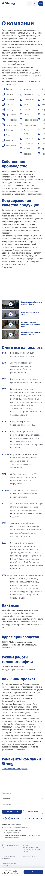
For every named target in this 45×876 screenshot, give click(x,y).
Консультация (33, 811)
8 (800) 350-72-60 (11, 818)
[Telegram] (37, 818)
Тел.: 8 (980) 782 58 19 (11, 833)
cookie (15, 871)
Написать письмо (12, 811)
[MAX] (33, 818)
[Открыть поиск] (29, 3)
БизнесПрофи (7, 865)
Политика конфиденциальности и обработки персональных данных (32, 848)
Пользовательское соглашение (8, 857)
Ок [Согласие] (33, 872)
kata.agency (32, 856)
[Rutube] (41, 818)
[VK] (29, 818)
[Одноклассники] (25, 818)
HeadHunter (7, 622)
